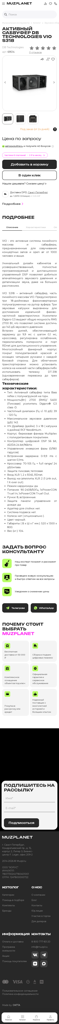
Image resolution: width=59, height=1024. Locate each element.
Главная (8, 1018)
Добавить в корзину (29, 164)
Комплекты (8, 905)
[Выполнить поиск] (5, 14)
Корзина (36, 1018)
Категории (8, 894)
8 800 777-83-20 (40, 941)
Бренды (6, 910)
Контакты (36, 905)
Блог (34, 900)
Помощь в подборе (13, 900)
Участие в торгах (41, 916)
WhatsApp (44, 608)
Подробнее (13, 204)
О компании (38, 894)
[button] (55, 3)
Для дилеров (38, 921)
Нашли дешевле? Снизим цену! (24, 183)
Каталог (22, 1018)
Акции (5, 956)
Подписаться (21, 823)
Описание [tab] (12, 227)
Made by (11, 1005)
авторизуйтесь (14, 146)
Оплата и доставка (12, 941)
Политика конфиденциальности (20, 994)
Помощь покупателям (14, 961)
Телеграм (15, 608)
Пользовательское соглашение (20, 990)
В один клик (29, 175)
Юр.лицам (37, 910)
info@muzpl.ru (39, 947)
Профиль (50, 1018)
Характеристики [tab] (36, 227)
